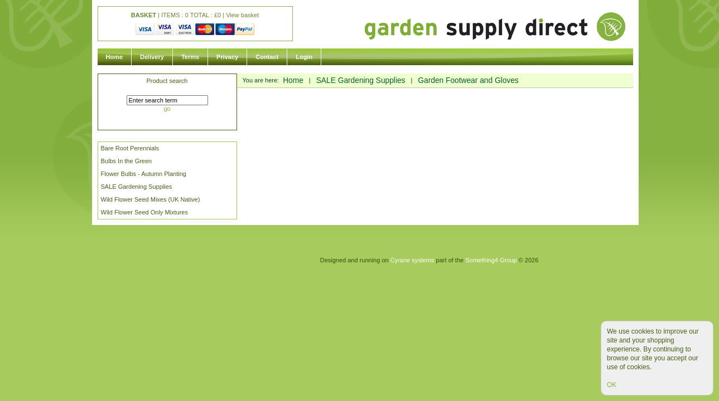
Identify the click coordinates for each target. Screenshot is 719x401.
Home (114, 56)
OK (611, 385)
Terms (190, 56)
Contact (266, 56)
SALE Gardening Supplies (136, 186)
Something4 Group (491, 260)
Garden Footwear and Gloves (468, 80)
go (166, 108)
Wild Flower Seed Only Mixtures (145, 212)
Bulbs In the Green (126, 161)
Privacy (227, 56)
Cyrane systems (412, 260)
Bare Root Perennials (130, 148)
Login (304, 56)
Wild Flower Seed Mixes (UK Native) (150, 199)
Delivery (152, 56)
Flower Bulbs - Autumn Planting (143, 173)
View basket (242, 15)
